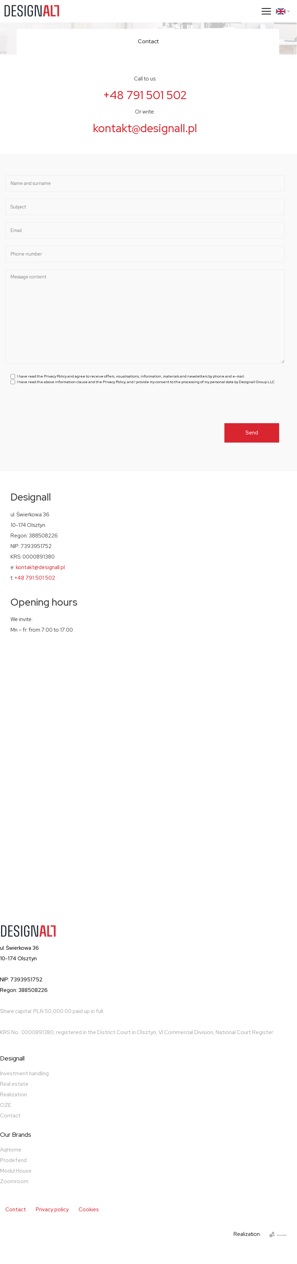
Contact (10, 1115)
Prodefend (13, 1160)
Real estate (14, 1084)
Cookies (89, 1209)
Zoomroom (14, 1181)
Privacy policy (52, 1209)
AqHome (10, 1149)
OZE (5, 1105)
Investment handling (24, 1073)
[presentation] (64, 409)
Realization (13, 1094)
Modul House (16, 1170)
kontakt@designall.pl (145, 128)
